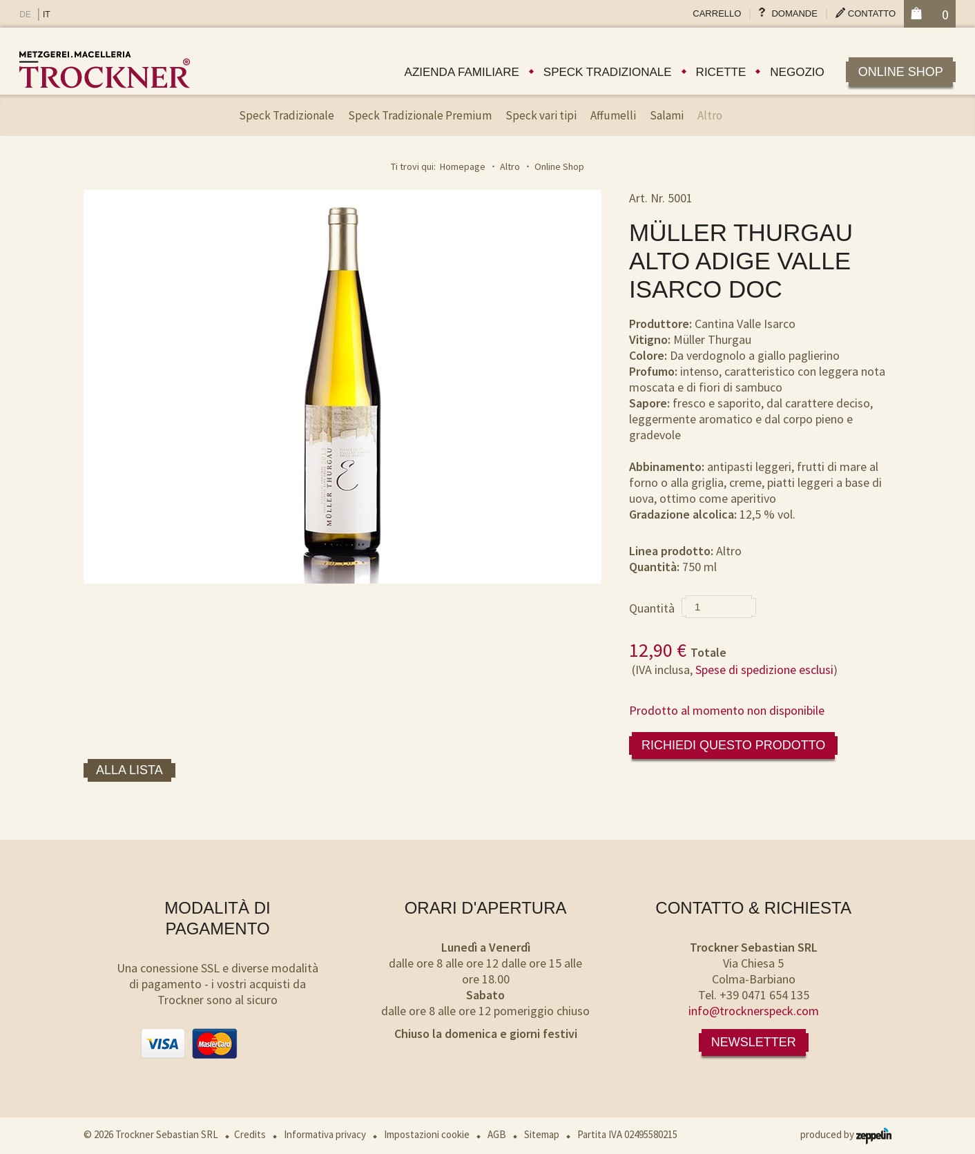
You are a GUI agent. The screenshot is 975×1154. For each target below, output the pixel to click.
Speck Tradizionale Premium (420, 115)
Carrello (717, 13)
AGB (496, 1134)
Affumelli (613, 115)
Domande (794, 13)
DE (25, 14)
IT (46, 14)
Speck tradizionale (607, 72)
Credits (250, 1134)
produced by (845, 1134)
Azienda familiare (462, 72)
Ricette (721, 72)
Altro (709, 115)
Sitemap (541, 1134)
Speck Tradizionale (286, 115)
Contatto (872, 13)
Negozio (797, 72)
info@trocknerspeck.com (753, 1011)
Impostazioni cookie (427, 1134)
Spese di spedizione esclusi (764, 669)
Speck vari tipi (541, 115)
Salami (667, 115)
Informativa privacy (325, 1134)
